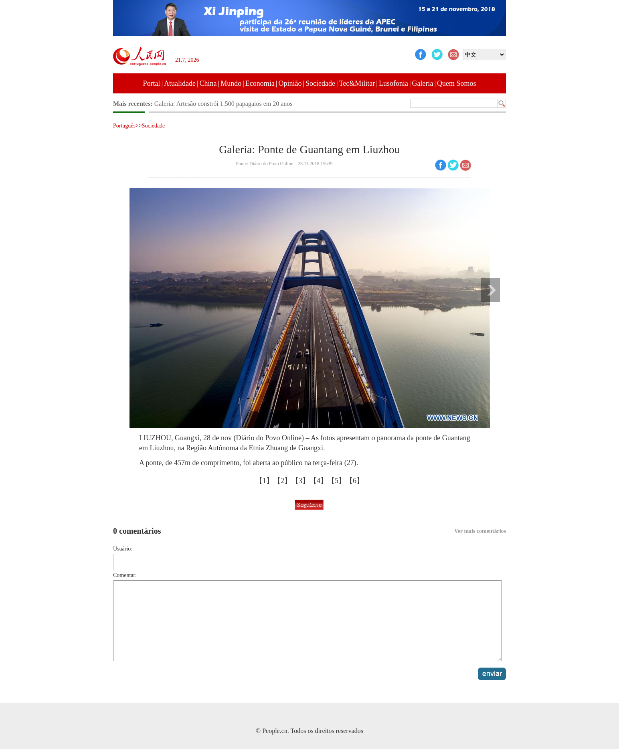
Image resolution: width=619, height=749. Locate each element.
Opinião (289, 83)
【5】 (337, 481)
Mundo (230, 83)
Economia (260, 83)
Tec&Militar (357, 83)
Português (124, 126)
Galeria (422, 83)
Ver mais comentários (480, 531)
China (208, 83)
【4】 (319, 481)
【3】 (300, 481)
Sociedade (320, 83)
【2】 (282, 481)
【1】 (264, 481)
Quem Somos (456, 83)
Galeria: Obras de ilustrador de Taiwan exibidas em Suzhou (230, 103)
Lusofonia (393, 83)
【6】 (355, 481)
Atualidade (180, 83)
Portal (151, 83)
